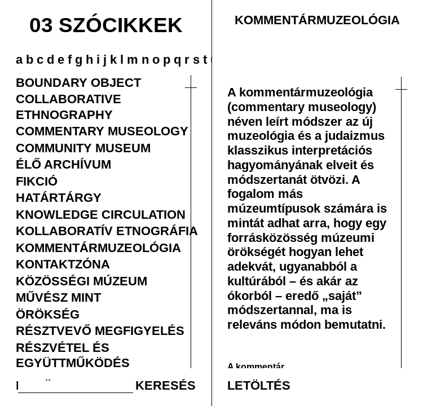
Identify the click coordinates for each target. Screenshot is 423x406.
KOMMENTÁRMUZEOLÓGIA (98, 247)
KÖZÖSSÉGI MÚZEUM (81, 280)
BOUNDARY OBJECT (78, 82)
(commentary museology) (301, 106)
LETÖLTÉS (258, 385)
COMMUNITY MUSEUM (83, 147)
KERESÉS (165, 385)
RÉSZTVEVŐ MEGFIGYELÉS (100, 330)
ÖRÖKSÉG (48, 314)
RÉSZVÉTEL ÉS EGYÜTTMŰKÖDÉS (73, 355)
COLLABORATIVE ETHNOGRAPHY (68, 106)
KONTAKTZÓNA (63, 264)
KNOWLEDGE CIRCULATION (101, 214)
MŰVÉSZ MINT (58, 297)
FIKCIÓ (37, 181)
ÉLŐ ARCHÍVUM (63, 164)
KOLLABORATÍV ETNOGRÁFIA (107, 230)
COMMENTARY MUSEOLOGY (102, 130)
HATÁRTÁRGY (59, 197)
